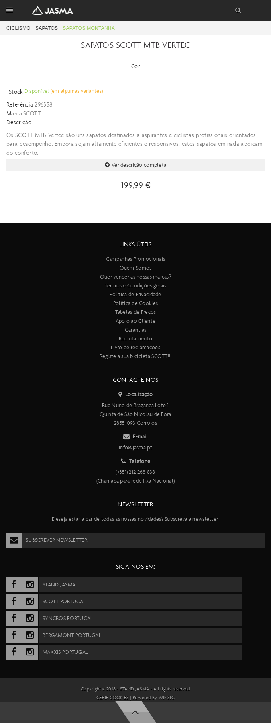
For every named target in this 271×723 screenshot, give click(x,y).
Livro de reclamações (135, 347)
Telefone (136, 461)
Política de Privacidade (135, 294)
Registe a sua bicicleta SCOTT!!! (136, 356)
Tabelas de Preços (135, 312)
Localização (135, 394)
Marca (14, 113)
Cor (135, 66)
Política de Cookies (135, 303)
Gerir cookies (112, 697)
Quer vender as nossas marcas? (135, 276)
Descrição (19, 122)
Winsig (167, 697)
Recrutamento (135, 338)
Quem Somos (136, 267)
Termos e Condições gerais (136, 285)
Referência (19, 104)
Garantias (136, 329)
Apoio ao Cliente (135, 320)
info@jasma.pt (135, 447)
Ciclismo (18, 28)
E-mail (135, 436)
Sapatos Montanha (89, 28)
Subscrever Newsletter (46, 540)
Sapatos (46, 28)
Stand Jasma (134, 689)
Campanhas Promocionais (135, 259)
